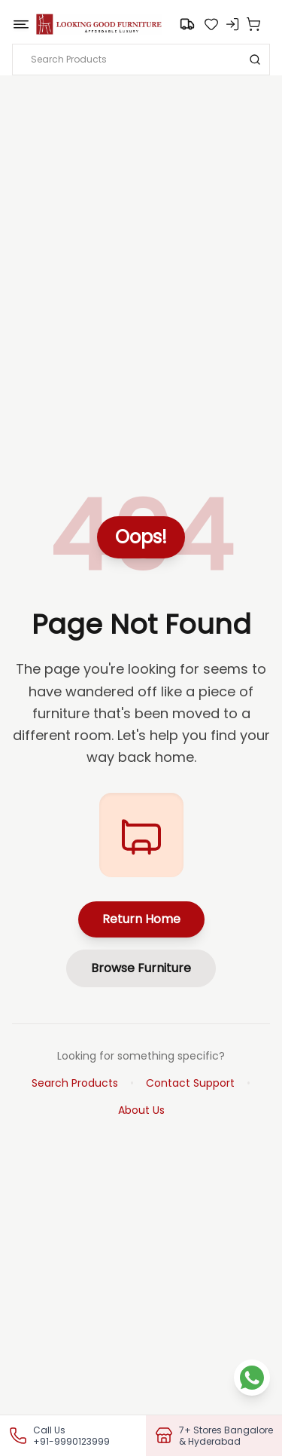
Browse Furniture (141, 968)
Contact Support (190, 1082)
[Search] (255, 60)
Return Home (141, 919)
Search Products (75, 1082)
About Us (141, 1110)
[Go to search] (187, 24)
